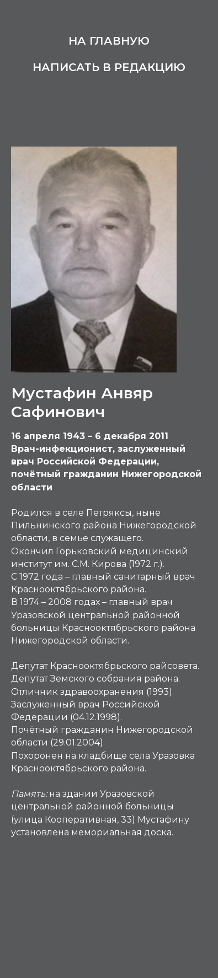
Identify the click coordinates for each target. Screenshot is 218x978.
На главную (109, 40)
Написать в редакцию (109, 67)
